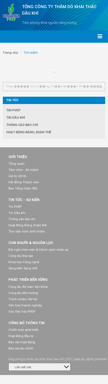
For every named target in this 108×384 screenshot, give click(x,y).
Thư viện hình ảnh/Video (26, 231)
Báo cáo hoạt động (21, 342)
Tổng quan (16, 164)
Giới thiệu (17, 157)
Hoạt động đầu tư (21, 336)
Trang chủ (10, 53)
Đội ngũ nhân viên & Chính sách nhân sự (38, 250)
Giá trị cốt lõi (17, 176)
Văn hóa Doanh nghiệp (25, 305)
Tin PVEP (13, 110)
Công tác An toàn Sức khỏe (28, 287)
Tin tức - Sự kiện (23, 200)
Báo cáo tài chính (20, 348)
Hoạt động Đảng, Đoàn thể (28, 132)
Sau (54, 72)
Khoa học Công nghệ (23, 262)
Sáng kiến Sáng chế (22, 268)
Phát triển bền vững (28, 279)
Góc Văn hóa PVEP (21, 311)
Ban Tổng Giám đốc (23, 188)
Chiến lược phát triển (23, 330)
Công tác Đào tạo (20, 256)
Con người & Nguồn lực (30, 243)
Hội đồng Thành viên (23, 182)
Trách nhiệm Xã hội (22, 299)
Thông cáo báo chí (22, 125)
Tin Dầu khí (15, 117)
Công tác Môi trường (23, 293)
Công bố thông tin (26, 323)
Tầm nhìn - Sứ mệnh (23, 170)
